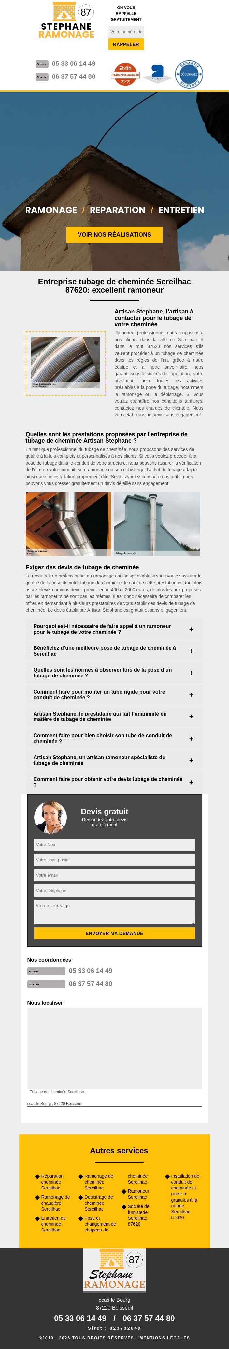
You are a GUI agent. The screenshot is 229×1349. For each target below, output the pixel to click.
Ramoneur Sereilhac (138, 1194)
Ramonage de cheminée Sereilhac (99, 1182)
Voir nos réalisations (114, 234)
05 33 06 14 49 (73, 63)
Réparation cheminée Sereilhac (52, 1182)
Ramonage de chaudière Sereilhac (55, 1202)
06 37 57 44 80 (73, 76)
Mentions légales (164, 1338)
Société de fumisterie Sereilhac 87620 (139, 1215)
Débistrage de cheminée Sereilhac (99, 1202)
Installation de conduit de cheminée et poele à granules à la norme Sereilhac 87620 (185, 1197)
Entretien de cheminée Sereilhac (53, 1224)
